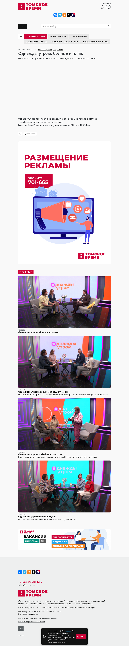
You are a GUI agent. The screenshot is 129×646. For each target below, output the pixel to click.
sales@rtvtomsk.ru (28, 585)
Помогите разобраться (64, 42)
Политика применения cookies (31, 621)
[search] (76, 26)
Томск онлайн (78, 36)
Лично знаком (57, 36)
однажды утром (30, 134)
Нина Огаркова (45, 49)
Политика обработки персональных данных (37, 618)
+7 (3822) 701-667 (30, 582)
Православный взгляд (95, 42)
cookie (68, 631)
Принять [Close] (81, 636)
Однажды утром (35, 36)
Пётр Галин (58, 49)
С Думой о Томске (36, 42)
